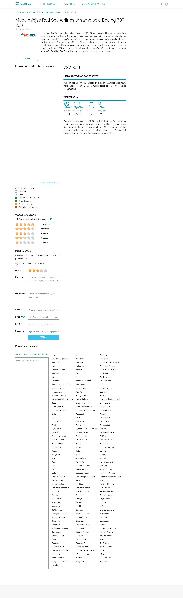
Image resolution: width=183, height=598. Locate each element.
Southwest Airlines (83, 525)
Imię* (17, 309)
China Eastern (105, 403)
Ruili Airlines (56, 502)
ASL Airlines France (107, 388)
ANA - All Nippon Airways (61, 384)
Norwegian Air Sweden (85, 488)
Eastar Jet (80, 414)
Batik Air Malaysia (59, 396)
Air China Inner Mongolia (109, 362)
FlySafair (55, 432)
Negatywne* (20, 293)
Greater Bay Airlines (107, 440)
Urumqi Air (56, 554)
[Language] (164, 4)
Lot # (17, 324)
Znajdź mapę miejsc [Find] (93, 4)
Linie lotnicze (49, 4)
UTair (102, 554)
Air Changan (57, 362)
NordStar (79, 484)
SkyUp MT (104, 517)
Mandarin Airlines (82, 473)
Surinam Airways (106, 532)
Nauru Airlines (57, 480)
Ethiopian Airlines (58, 421)
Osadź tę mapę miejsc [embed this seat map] (49, 183)
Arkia (102, 384)
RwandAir (79, 502)
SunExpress (56, 532)
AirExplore (104, 373)
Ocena (18, 270)
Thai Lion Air (105, 539)
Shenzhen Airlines (83, 514)
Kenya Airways (81, 458)
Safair (102, 506)
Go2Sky (103, 436)
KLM (53, 462)
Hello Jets (104, 443)
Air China (79, 362)
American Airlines (106, 381)
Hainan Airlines (58, 443)
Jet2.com (79, 451)
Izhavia (78, 447)
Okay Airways (105, 488)
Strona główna (21, 12)
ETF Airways (105, 418)
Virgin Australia (58, 558)
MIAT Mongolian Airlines (85, 477)
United (102, 550)
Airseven (55, 377)
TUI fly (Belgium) (58, 547)
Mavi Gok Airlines (58, 477)
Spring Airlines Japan (60, 528)
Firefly (54, 425)
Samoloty (69, 4)
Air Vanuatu (80, 373)
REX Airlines (56, 499)
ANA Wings (80, 384)
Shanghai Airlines (58, 514)
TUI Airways (104, 543)
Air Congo (55, 366)
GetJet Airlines (81, 436)
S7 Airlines (80, 506)
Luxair (54, 469)
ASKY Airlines (81, 388)
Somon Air (56, 525)
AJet (77, 377)
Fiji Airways (104, 421)
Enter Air (79, 418)
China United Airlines (84, 407)
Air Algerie (104, 359)
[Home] (23, 3)
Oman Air (55, 491)
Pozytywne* (20, 277)
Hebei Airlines (81, 443)
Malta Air (55, 473)
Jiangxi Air (56, 455)
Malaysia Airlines (106, 469)
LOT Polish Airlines (83, 466)
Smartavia (56, 521)
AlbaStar (55, 381)
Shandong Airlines (107, 510)
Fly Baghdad (105, 425)
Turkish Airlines (106, 547)
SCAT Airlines (57, 510)
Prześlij (43, 337)
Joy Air (102, 455)
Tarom (54, 539)
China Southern (58, 407)
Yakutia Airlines (58, 565)
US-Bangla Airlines (83, 554)
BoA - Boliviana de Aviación (110, 399)
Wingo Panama (82, 561)
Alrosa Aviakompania (84, 381)
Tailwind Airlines (106, 536)
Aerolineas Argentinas (60, 359)
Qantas (78, 495)
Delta (54, 414)
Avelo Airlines (57, 392)
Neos (78, 480)
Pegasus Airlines (106, 491)
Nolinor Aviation (58, 484)
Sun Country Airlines (108, 528)
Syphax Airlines (58, 536)
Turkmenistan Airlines (60, 550)
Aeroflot (79, 355)
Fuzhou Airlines (82, 432)
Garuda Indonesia (107, 432)
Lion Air (55, 466)
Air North (55, 373)
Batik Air (103, 392)
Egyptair (103, 414)
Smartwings (80, 521)
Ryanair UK (56, 506)
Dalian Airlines (105, 410)
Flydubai (103, 429)
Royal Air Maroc (106, 499)
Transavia (55, 543)
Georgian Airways (59, 436)
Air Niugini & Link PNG (108, 370)
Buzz (54, 403)
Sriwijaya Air (80, 528)
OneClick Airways (82, 491)
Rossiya (79, 499)
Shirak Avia (104, 514)
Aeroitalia (103, 355)
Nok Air (103, 480)
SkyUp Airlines (81, 517)
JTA (53, 458)
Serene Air (80, 510)
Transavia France (82, 543)
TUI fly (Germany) (82, 547)
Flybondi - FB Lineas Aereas (86, 429)
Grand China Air (82, 440)
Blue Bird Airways (82, 399)
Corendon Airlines (59, 410)
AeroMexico (80, 359)
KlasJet (103, 458)
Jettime (103, 451)
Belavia (103, 396)
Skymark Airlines (58, 517)
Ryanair (103, 502)
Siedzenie (19, 331)
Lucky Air (103, 466)
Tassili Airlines (81, 539)
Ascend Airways (58, 388)
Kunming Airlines (106, 462)
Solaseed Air (105, 521)
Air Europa (80, 366)
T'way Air (79, 536)
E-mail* (20, 317)
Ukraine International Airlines (87, 550)
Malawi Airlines (82, 469)
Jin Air (78, 455)
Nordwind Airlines (107, 484)
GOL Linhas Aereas (59, 440)
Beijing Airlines (81, 396)
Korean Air (80, 462)
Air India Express (58, 370)
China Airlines (81, 403)
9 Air (53, 355)
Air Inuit (79, 370)
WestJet (79, 558)
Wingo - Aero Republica (61, 561)
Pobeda (55, 495)
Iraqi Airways (57, 447)
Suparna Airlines (82, 532)
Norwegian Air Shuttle (60, 488)
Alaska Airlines (105, 377)
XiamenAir (104, 561)
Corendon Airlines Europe (86, 410)
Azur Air (79, 392)
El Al (53, 418)
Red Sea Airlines (52, 12)
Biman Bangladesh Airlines (62, 399)
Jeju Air (55, 451)
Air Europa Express (107, 366)
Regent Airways (106, 495)
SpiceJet (103, 525)
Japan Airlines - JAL (107, 447)
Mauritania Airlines (107, 473)
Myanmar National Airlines (110, 477)
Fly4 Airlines (56, 429)
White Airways (105, 558)
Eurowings (80, 421)
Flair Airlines (80, 425)
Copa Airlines (105, 407)
